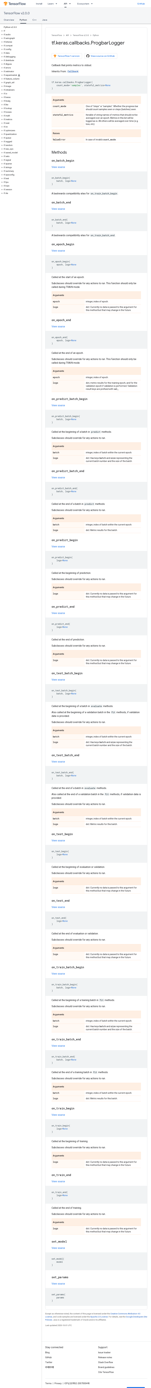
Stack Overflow (105, 1362)
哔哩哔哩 (49, 1367)
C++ (34, 19)
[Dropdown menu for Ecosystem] (92, 3)
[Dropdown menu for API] (71, 3)
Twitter (48, 1362)
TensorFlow (57, 35)
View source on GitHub (100, 56)
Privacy (58, 1383)
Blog (47, 1352)
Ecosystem (83, 3)
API (67, 35)
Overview (9, 19)
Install (39, 3)
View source (58, 167)
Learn (51, 3)
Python (96, 35)
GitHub (141, 3)
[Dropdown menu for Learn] (57, 3)
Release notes (105, 1357)
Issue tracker (104, 1352)
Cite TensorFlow (106, 1372)
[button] (20, 31)
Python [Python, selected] (23, 19)
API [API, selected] (65, 3)
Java (44, 19)
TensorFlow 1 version (66, 56)
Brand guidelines (106, 1367)
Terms (48, 1383)
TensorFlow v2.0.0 (17, 13)
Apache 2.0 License (99, 1317)
